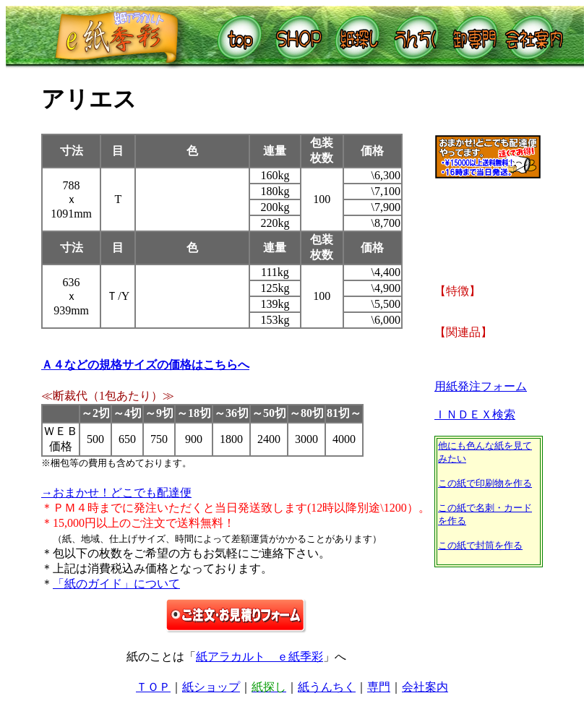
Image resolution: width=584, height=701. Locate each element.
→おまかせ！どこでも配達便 (116, 492)
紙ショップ (211, 687)
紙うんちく (327, 687)
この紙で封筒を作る (480, 545)
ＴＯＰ (153, 687)
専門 (378, 687)
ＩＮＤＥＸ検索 (474, 414)
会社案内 (425, 687)
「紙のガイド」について (116, 583)
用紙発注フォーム (480, 386)
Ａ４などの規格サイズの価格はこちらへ (145, 364)
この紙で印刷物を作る (485, 483)
